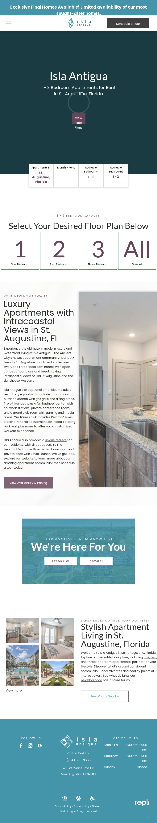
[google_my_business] (39, 746)
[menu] (8, 23)
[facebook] (20, 746)
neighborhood (91, 680)
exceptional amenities (40, 390)
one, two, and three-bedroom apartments (119, 659)
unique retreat (56, 440)
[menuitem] (63, 806)
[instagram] (30, 746)
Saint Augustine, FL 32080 (78, 774)
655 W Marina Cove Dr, (78, 768)
